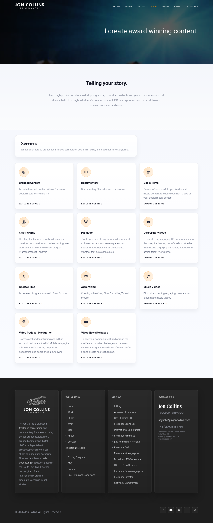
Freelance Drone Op (124, 424)
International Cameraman (127, 430)
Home (116, 6)
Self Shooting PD (123, 418)
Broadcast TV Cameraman (128, 459)
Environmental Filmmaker (127, 442)
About (178, 6)
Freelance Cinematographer (128, 471)
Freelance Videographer (126, 453)
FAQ (70, 463)
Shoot (142, 6)
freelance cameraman (30, 428)
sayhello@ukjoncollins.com (174, 420)
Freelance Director (123, 477)
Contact (192, 6)
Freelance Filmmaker (125, 436)
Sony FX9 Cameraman (126, 483)
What (154, 6)
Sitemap (72, 469)
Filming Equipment (77, 457)
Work (128, 6)
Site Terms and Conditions (81, 475)
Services (117, 397)
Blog (165, 6)
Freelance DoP (121, 447)
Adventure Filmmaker (125, 412)
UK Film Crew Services (125, 465)
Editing (117, 406)
